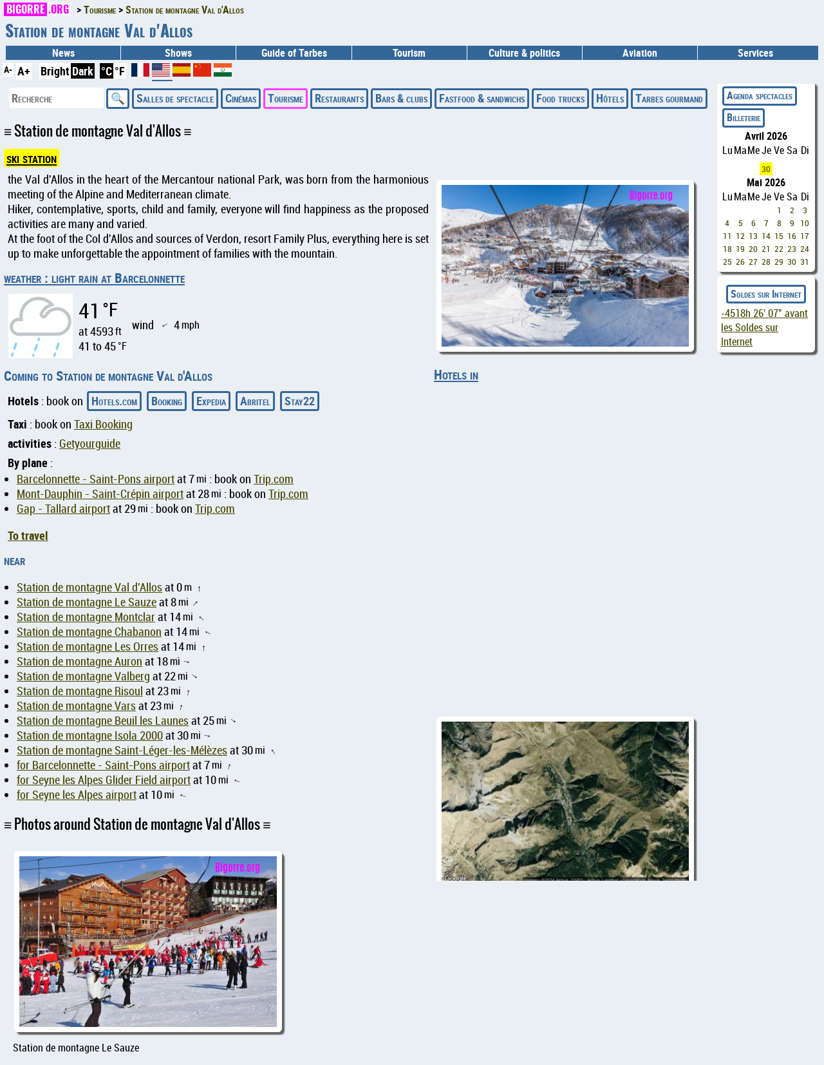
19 (740, 248)
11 (727, 236)
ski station (31, 158)
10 (804, 223)
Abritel (255, 400)
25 (727, 261)
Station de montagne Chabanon (89, 631)
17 (804, 236)
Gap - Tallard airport (63, 508)
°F (120, 71)
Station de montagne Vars (76, 705)
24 (804, 248)
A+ (23, 71)
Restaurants (339, 98)
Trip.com (274, 479)
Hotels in (456, 374)
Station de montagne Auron (79, 661)
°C (106, 71)
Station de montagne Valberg (83, 676)
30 (766, 169)
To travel (28, 535)
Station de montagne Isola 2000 (90, 735)
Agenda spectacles (759, 95)
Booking (166, 400)
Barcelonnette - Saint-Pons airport (95, 479)
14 (766, 236)
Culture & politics (524, 53)
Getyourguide (89, 443)
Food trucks (560, 98)
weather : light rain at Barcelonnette (94, 278)
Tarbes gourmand (669, 98)
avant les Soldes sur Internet (764, 327)
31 (804, 261)
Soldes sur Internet (766, 294)
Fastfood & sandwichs (482, 98)
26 (740, 261)
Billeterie (743, 117)
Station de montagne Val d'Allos (89, 587)
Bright (55, 71)
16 (791, 236)
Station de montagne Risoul (80, 691)
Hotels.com (114, 400)
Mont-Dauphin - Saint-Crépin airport (100, 493)
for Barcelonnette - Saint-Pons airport (103, 765)
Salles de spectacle (175, 98)
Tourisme (285, 98)
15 (778, 236)
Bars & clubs (401, 98)
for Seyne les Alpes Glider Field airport (104, 779)
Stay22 (300, 400)
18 (727, 248)
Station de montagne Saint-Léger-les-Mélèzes (122, 750)
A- (8, 69)
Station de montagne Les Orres (87, 646)
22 (778, 248)
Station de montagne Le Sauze (86, 602)
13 (753, 236)
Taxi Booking (103, 424)
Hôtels (610, 98)
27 (753, 261)
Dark (82, 71)
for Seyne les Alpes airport (76, 794)
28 (766, 261)
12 (740, 236)
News (63, 53)
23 (791, 248)
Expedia (211, 400)
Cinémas (240, 98)
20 (753, 248)
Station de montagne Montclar (86, 616)
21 (766, 248)
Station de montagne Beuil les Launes (103, 720)
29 (778, 261)
